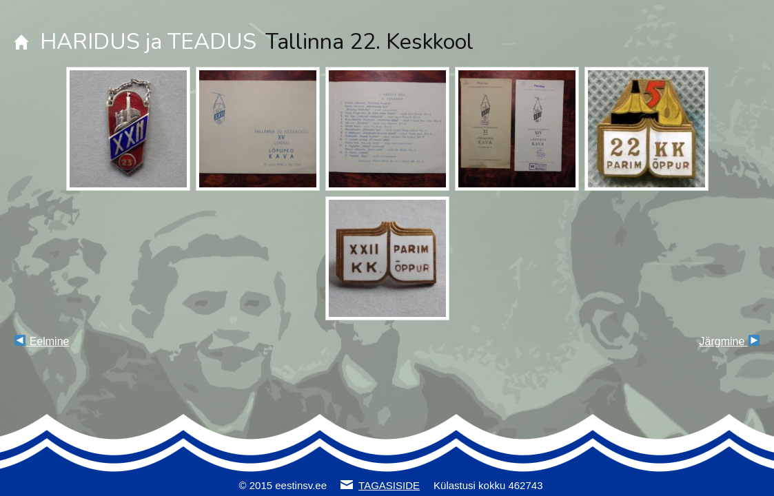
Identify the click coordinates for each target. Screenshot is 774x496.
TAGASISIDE (389, 485)
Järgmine (730, 341)
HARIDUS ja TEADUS (148, 41)
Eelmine (41, 341)
